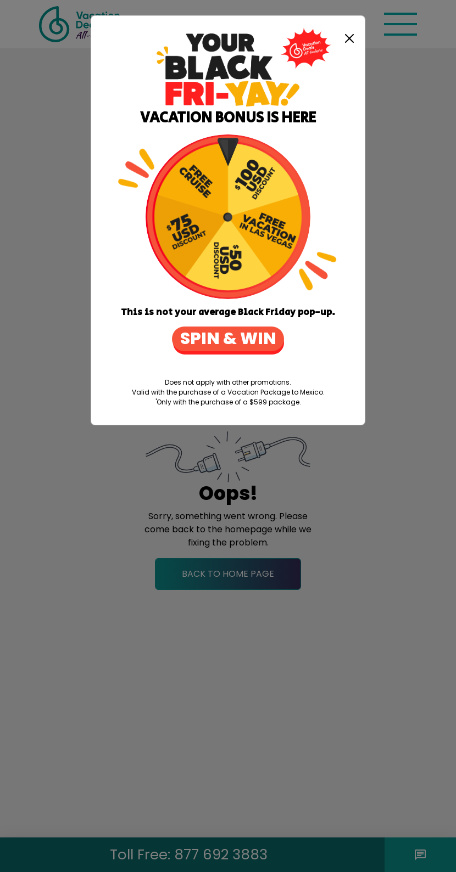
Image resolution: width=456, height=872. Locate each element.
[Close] (349, 38)
